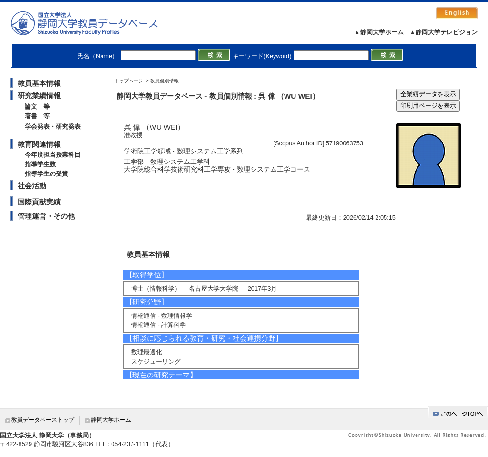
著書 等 (37, 116)
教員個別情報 (164, 80)
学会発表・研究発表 (53, 126)
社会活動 (32, 186)
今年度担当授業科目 (53, 154)
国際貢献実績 (39, 202)
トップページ (128, 80)
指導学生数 (40, 164)
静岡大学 (94, 23)
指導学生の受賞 (46, 173)
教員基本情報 (39, 83)
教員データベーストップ (42, 419)
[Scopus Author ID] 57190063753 (319, 143)
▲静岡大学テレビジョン (443, 32)
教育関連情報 (39, 144)
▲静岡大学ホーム (379, 32)
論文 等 (37, 106)
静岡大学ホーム (111, 419)
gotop (458, 412)
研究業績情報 (39, 95)
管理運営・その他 (46, 216)
